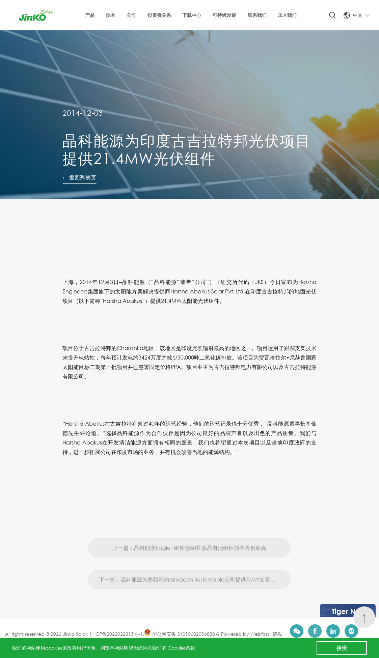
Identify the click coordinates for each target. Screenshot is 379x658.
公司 (131, 15)
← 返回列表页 (79, 177)
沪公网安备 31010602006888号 (182, 634)
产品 (89, 15)
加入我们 (287, 15)
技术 (110, 15)
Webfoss (260, 634)
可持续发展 (224, 15)
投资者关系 (159, 15)
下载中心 (191, 15)
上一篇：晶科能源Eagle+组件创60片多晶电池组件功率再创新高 (189, 558)
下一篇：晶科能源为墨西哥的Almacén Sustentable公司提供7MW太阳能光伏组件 (195, 590)
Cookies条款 (181, 648)
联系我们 (257, 15)
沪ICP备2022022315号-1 (116, 634)
